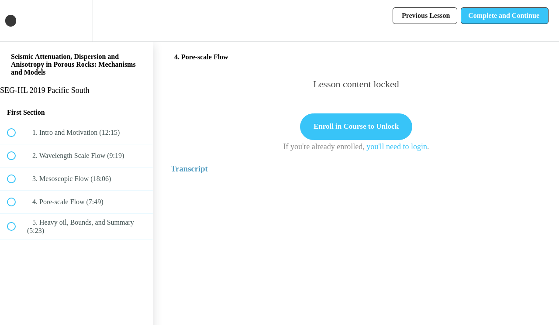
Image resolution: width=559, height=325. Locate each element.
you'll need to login (396, 146)
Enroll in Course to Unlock (356, 126)
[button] (16, 20)
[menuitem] (76, 20)
